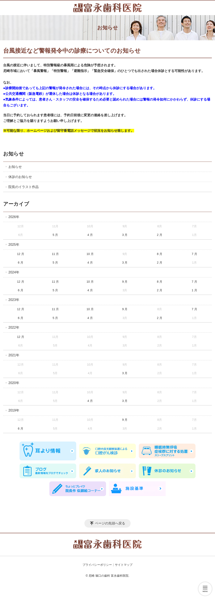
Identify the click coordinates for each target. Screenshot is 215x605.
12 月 (20, 254)
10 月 (90, 254)
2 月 (159, 235)
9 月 (125, 281)
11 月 (55, 254)
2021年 (13, 355)
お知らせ (13, 154)
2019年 (13, 410)
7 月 (194, 254)
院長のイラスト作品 (23, 187)
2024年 (13, 272)
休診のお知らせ (20, 177)
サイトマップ (123, 564)
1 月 (194, 290)
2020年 (13, 383)
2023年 (13, 300)
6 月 (20, 262)
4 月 (90, 235)
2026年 (13, 217)
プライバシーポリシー (97, 564)
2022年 (13, 327)
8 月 (159, 254)
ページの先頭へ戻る (110, 523)
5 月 (55, 235)
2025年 (13, 244)
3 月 (125, 235)
